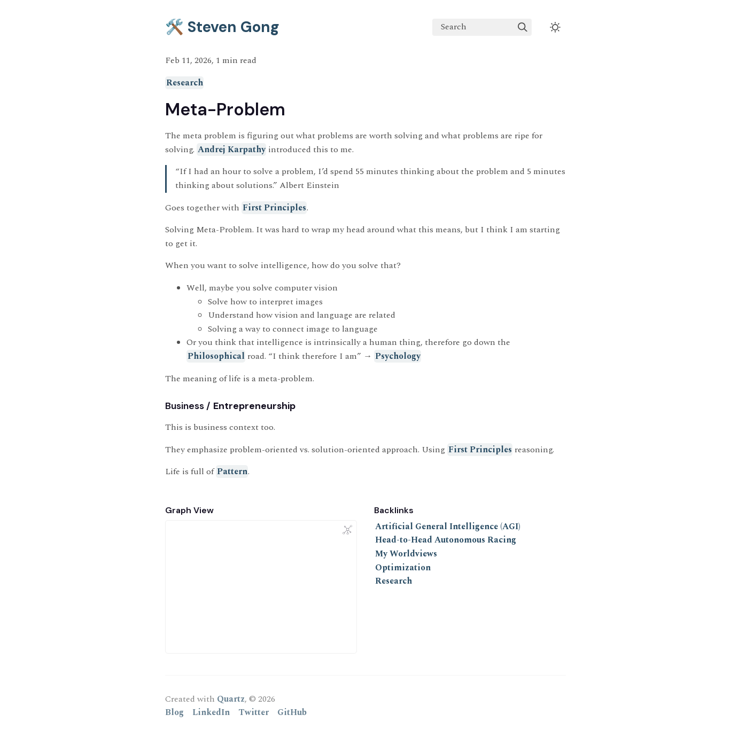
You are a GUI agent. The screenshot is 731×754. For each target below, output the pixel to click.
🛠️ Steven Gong (222, 27)
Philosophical (216, 356)
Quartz (231, 699)
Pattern (232, 471)
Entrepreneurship (254, 405)
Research (184, 82)
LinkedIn (211, 712)
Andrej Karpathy (232, 149)
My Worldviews (406, 553)
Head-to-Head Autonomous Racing (445, 539)
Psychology (398, 356)
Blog (174, 712)
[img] (522, 27)
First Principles (274, 207)
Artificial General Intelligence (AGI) (447, 526)
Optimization (403, 567)
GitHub (292, 712)
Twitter (253, 712)
